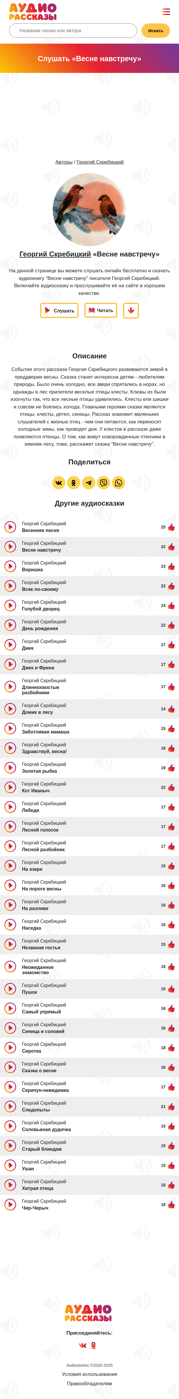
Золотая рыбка (39, 771)
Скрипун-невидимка (45, 1090)
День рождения (40, 628)
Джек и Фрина (38, 667)
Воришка (32, 569)
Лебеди (30, 810)
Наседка (31, 928)
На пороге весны (41, 888)
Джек (27, 648)
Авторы (64, 162)
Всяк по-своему (40, 589)
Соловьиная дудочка (46, 1129)
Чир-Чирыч (35, 1207)
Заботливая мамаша (45, 731)
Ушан (28, 1168)
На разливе (35, 908)
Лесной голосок (40, 829)
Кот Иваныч (36, 790)
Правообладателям (89, 1383)
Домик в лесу (37, 712)
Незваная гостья (41, 947)
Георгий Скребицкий (100, 162)
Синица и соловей (43, 1031)
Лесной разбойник (43, 849)
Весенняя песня (40, 530)
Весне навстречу (41, 550)
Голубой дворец (41, 608)
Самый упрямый (41, 1011)
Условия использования (89, 1374)
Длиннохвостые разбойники (40, 690)
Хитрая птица (37, 1188)
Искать (155, 30)
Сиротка (31, 1051)
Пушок (29, 992)
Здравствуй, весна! (44, 751)
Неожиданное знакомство (38, 970)
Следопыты (36, 1109)
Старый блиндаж (42, 1149)
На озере (32, 869)
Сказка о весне (39, 1070)
